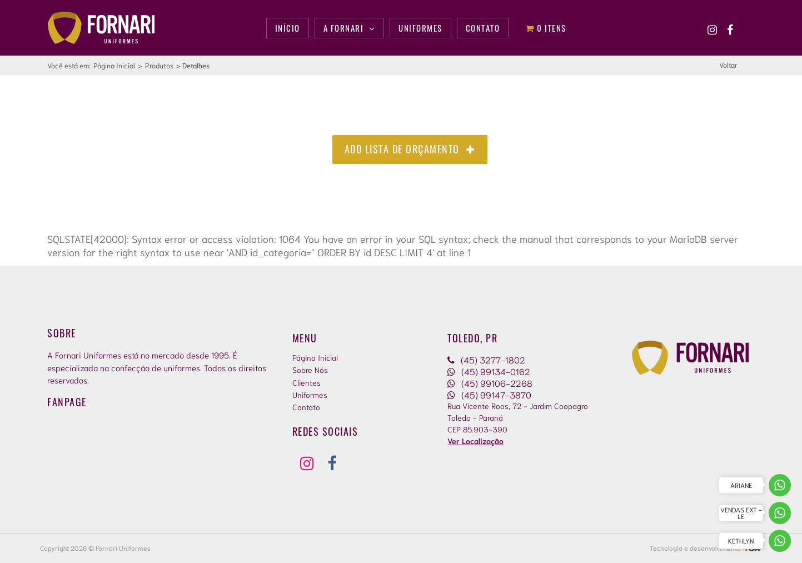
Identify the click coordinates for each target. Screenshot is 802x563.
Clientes (306, 382)
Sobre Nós (310, 370)
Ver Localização (475, 441)
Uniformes (309, 395)
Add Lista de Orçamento (410, 149)
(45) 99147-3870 (489, 394)
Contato (306, 407)
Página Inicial (114, 65)
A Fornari (349, 28)
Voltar (728, 64)
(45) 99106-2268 (489, 382)
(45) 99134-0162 (488, 371)
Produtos (159, 65)
